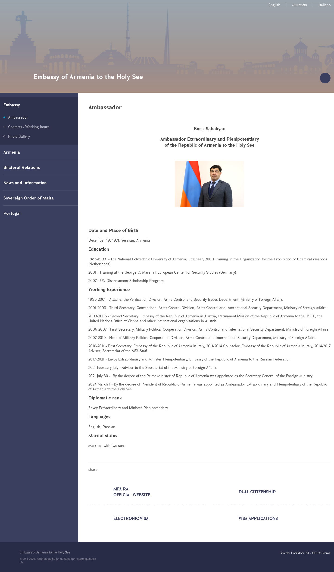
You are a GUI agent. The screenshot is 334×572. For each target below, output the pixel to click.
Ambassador (18, 117)
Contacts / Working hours (28, 126)
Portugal (12, 213)
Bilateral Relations (21, 167)
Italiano (325, 4)
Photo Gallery (19, 136)
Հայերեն (299, 4)
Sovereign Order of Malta (28, 198)
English (274, 4)
